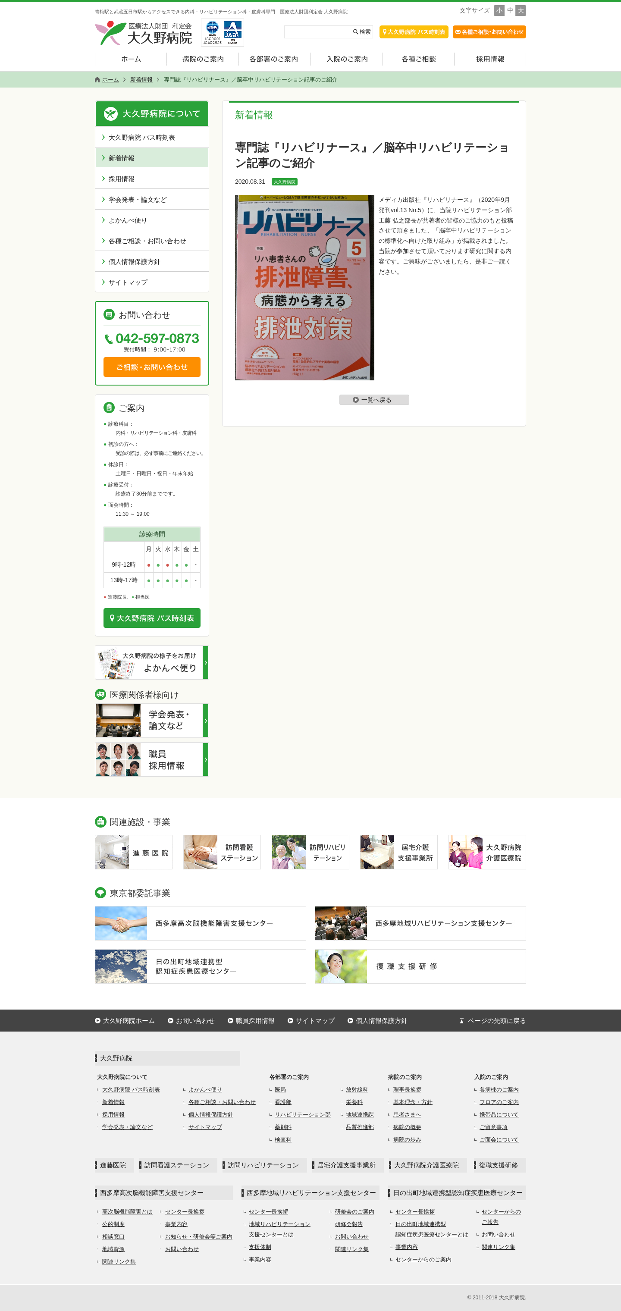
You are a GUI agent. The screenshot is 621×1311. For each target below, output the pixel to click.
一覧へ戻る (376, 399)
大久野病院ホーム (129, 1020)
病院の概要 (407, 1127)
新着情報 (122, 158)
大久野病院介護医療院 (426, 1165)
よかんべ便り (128, 220)
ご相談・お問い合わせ (152, 367)
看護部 (283, 1102)
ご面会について (499, 1139)
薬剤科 (283, 1127)
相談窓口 (113, 1236)
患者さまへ (407, 1114)
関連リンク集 (119, 1261)
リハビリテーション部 (303, 1114)
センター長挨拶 (184, 1211)
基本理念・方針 (413, 1102)
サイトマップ (128, 282)
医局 (280, 1089)
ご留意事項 (494, 1127)
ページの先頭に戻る (497, 1020)
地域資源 (113, 1249)
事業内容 (176, 1224)
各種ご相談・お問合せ (489, 31)
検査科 (283, 1139)
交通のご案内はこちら (152, 618)
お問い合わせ (195, 1020)
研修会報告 (349, 1224)
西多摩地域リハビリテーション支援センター (311, 1192)
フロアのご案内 (499, 1102)
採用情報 (122, 178)
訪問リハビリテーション (263, 1165)
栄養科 (354, 1102)
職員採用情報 (255, 1020)
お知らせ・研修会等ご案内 (198, 1236)
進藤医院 (113, 1165)
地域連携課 (360, 1114)
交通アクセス (414, 31)
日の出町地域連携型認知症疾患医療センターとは (431, 1229)
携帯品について (499, 1114)
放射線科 (357, 1089)
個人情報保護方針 (134, 261)
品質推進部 (360, 1127)
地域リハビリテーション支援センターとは (279, 1229)
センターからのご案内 (423, 1259)
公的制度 (113, 1224)
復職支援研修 (498, 1165)
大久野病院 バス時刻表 (142, 137)
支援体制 (260, 1247)
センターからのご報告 (501, 1216)
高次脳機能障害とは (127, 1211)
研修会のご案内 (354, 1211)
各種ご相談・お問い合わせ (147, 241)
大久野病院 (284, 181)
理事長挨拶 (407, 1089)
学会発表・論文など (138, 199)
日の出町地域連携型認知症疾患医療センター (458, 1192)
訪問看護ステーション (176, 1165)
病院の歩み (407, 1139)
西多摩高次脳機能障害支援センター (152, 1192)
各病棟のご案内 (499, 1089)
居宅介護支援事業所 (346, 1165)
